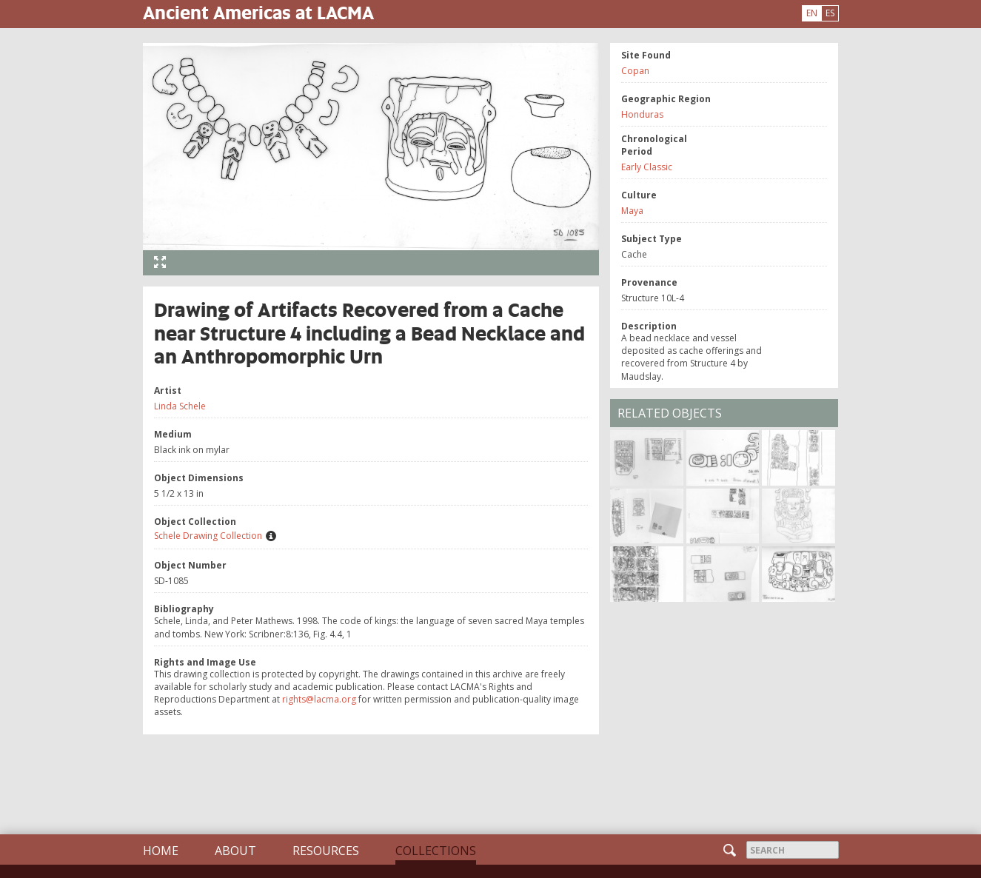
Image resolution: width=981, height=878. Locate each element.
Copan (635, 70)
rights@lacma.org (319, 699)
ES (830, 13)
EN (811, 13)
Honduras (642, 114)
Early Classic (646, 167)
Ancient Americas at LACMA (258, 12)
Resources (325, 850)
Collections (435, 850)
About (235, 850)
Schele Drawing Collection (208, 535)
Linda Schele (180, 406)
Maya (632, 210)
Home (160, 850)
